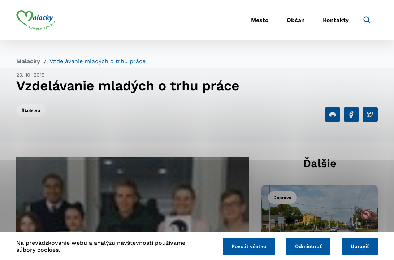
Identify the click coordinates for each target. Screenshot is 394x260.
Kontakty (336, 20)
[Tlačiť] (332, 114)
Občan (296, 20)
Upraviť (360, 246)
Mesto (260, 20)
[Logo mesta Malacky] (36, 20)
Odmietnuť (308, 246)
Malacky (28, 61)
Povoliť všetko (248, 246)
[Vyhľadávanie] (367, 19)
